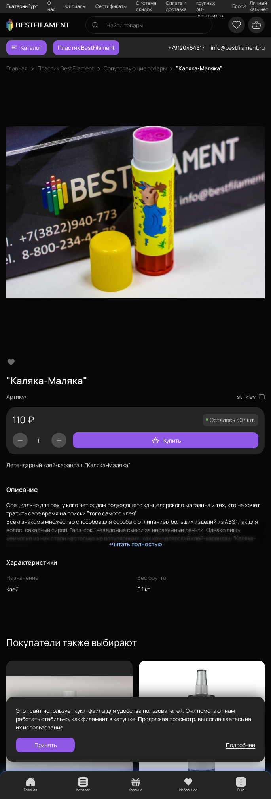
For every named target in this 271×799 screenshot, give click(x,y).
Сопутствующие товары (135, 68)
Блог (237, 6)
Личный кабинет (255, 6)
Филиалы (75, 6)
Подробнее (240, 745)
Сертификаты (111, 6)
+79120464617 (186, 47)
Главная (17, 68)
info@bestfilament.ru (238, 47)
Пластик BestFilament (86, 47)
